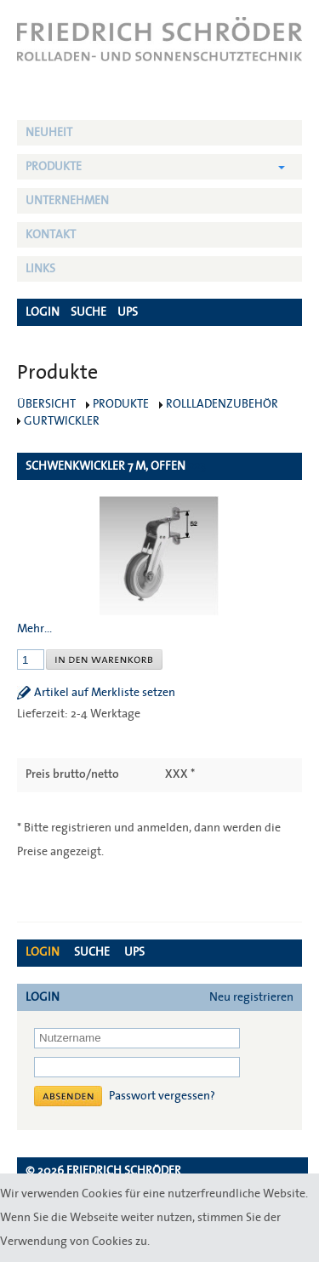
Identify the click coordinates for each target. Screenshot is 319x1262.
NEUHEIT (49, 133)
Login (43, 952)
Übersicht (46, 404)
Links (40, 269)
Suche (92, 952)
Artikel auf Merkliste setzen (104, 693)
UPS (134, 952)
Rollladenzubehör (222, 404)
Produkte (54, 167)
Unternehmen (67, 201)
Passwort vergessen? (162, 1096)
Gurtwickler (62, 421)
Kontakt (51, 235)
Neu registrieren (251, 997)
